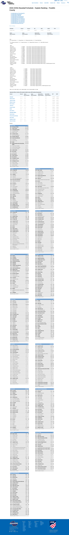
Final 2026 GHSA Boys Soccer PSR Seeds (18, 18)
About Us (23, 521)
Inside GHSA (46, 2)
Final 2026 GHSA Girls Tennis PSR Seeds (18, 22)
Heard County (12, 114)
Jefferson (11, 105)
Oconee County (12, 107)
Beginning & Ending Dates (42, 523)
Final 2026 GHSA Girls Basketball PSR (17, 17)
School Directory (30, 527)
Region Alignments (30, 523)
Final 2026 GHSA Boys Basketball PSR (17, 16)
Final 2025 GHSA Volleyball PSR (16, 14)
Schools (41, 2)
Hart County (12, 117)
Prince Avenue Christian (14, 115)
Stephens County (12, 119)
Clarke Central (12, 98)
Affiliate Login (65, 0)
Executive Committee (24, 529)
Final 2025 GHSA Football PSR (16, 15)
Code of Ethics (24, 524)
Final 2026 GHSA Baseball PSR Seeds (17, 23)
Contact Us (24, 525)
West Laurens (12, 103)
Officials (58, 2)
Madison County (12, 102)
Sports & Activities (35, 2)
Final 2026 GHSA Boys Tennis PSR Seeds (18, 21)
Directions (24, 527)
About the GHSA (24, 523)
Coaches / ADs (52, 2)
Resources (63, 2)
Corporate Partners (36, 524)
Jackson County (12, 100)
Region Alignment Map (30, 525)
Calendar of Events (41, 524)
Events (41, 521)
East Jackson (12, 110)
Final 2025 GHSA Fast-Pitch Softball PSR (17, 13)
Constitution (24, 526)
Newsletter (36, 526)
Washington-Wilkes (13, 112)
